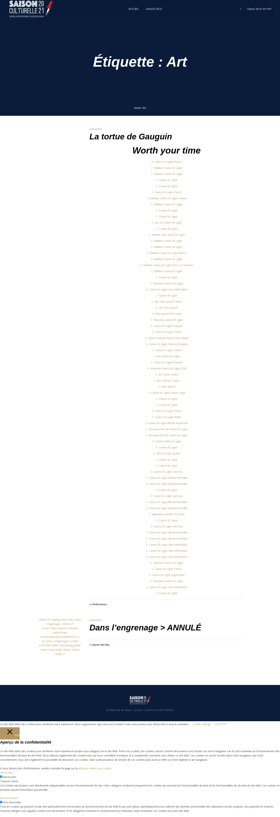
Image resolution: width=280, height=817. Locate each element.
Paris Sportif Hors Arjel (168, 313)
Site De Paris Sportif (168, 453)
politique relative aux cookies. (95, 768)
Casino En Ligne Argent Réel (168, 575)
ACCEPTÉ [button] (220, 724)
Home (137, 108)
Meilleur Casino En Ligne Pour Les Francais (168, 265)
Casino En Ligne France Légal (168, 392)
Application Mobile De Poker (168, 514)
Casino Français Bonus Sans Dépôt (168, 338)
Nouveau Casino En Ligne (168, 283)
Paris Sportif (168, 386)
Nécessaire (9, 777)
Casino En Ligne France (168, 162)
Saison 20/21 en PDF (259, 9)
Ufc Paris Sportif (168, 307)
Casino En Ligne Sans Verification (168, 544)
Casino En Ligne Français (168, 326)
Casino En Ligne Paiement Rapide (168, 344)
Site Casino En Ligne (168, 356)
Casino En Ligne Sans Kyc (168, 471)
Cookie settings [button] (202, 724)
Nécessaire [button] (6, 772)
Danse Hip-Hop (100, 644)
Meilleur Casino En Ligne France (168, 198)
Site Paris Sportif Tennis (168, 301)
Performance (99, 604)
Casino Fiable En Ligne (168, 441)
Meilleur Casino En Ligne (168, 168)
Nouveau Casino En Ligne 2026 (168, 368)
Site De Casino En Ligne (168, 222)
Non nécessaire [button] (9, 798)
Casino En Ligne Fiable (168, 417)
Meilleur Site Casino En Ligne (168, 234)
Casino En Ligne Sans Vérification (168, 289)
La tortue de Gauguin (130, 136)
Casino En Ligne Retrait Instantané (168, 423)
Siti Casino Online (168, 374)
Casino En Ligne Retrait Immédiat (168, 477)
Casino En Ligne (168, 180)
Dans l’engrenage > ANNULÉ (145, 627)
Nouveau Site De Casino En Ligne (168, 429)
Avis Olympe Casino (168, 380)
